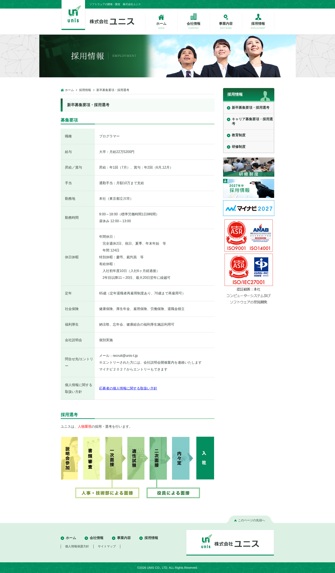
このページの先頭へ (251, 520)
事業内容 (124, 538)
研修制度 (238, 146)
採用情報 (85, 90)
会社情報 (96, 538)
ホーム (69, 90)
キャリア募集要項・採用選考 (252, 121)
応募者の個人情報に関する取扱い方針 (128, 388)
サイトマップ (107, 546)
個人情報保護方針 (77, 546)
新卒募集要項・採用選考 (250, 107)
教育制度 (238, 135)
